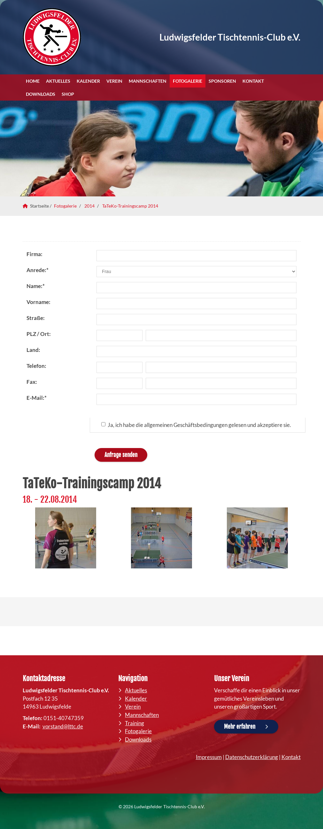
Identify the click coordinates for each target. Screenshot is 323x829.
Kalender (88, 81)
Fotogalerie (187, 81)
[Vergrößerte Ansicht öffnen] (66, 537)
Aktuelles (58, 81)
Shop (68, 94)
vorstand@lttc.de (62, 726)
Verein (114, 81)
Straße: (36, 318)
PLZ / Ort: (39, 334)
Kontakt (253, 81)
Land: (33, 349)
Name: (36, 286)
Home (33, 81)
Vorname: (38, 302)
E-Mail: (37, 397)
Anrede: (38, 270)
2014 (89, 206)
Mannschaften (147, 81)
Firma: (34, 254)
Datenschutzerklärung (251, 757)
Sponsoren (222, 81)
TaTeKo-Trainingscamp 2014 (130, 206)
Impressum (209, 757)
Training (134, 723)
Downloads (40, 94)
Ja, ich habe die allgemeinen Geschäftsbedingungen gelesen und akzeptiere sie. (196, 425)
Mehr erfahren (239, 726)
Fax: (32, 381)
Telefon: (36, 365)
